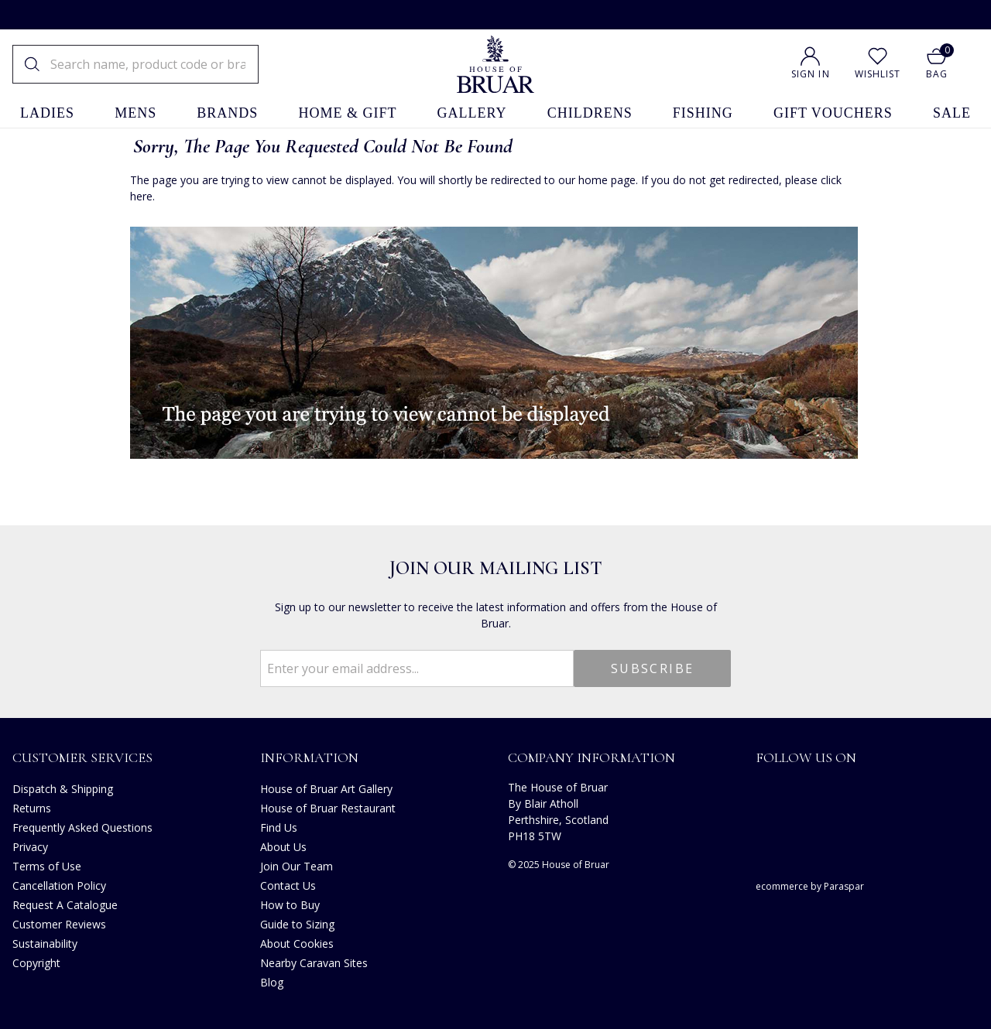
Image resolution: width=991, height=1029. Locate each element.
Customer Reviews (59, 924)
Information (309, 757)
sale (952, 113)
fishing (703, 113)
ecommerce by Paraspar (810, 886)
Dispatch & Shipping (62, 788)
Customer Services (82, 757)
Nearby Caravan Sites (314, 963)
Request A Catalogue (65, 904)
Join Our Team (296, 866)
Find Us (278, 827)
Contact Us (288, 885)
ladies (47, 113)
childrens (590, 113)
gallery (472, 113)
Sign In (810, 73)
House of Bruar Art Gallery (326, 788)
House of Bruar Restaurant (328, 808)
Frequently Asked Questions (82, 827)
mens (135, 113)
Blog (271, 982)
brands (227, 113)
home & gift (347, 113)
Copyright (36, 963)
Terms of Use (46, 866)
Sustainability (44, 943)
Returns (31, 808)
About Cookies (297, 943)
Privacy (30, 846)
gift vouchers (833, 113)
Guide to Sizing (297, 924)
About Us (283, 846)
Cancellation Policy (59, 885)
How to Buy (290, 904)
